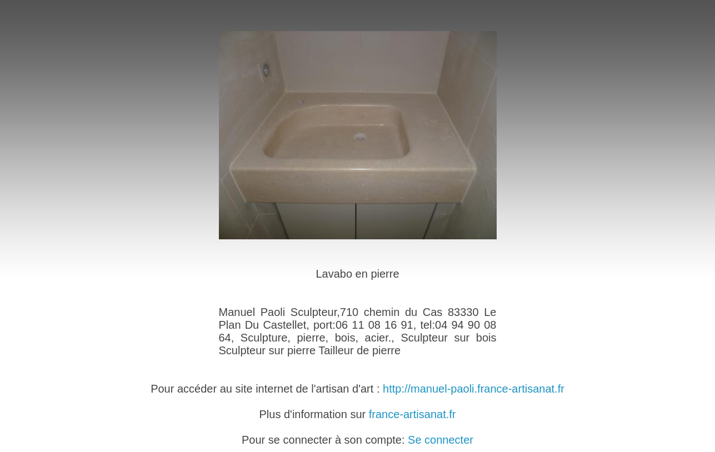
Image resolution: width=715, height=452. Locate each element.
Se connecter (440, 440)
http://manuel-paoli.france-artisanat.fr (473, 389)
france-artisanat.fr (412, 414)
